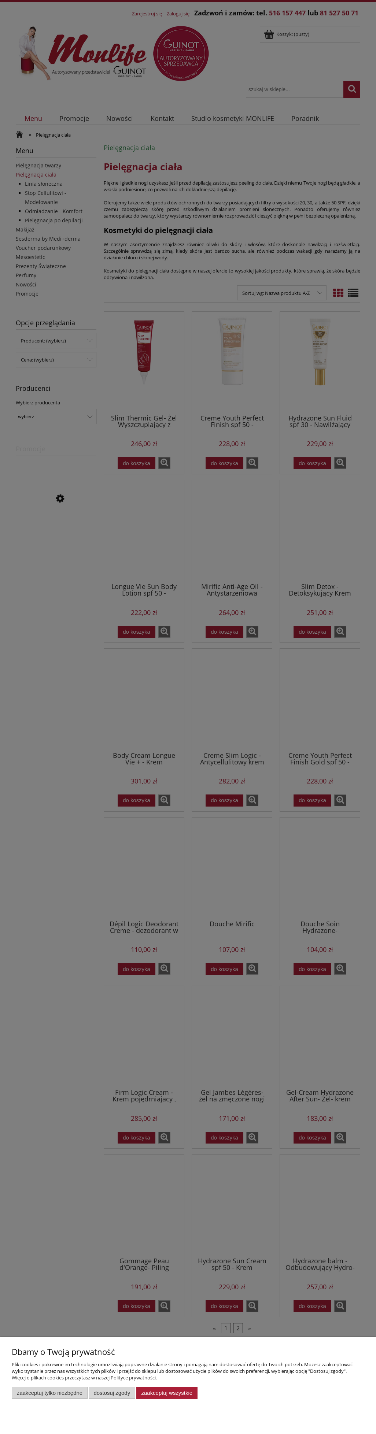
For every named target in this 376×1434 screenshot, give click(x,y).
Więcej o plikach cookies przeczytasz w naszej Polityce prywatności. (84, 1377)
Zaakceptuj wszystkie (166, 1393)
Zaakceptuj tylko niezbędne (49, 1393)
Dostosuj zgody (111, 1393)
